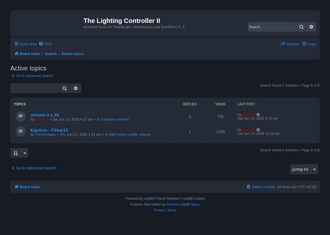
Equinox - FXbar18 (49, 130)
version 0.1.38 (45, 114)
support (42, 119)
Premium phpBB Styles (183, 204)
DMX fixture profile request (130, 134)
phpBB (148, 198)
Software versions (115, 119)
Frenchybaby (45, 134)
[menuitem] (44, 44)
